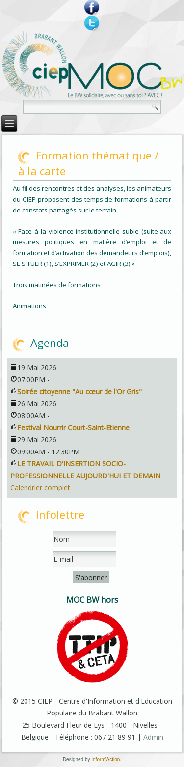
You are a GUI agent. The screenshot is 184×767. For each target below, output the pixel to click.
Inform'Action (105, 759)
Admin (153, 736)
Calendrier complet (40, 487)
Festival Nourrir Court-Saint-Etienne (73, 427)
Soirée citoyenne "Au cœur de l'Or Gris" (79, 391)
